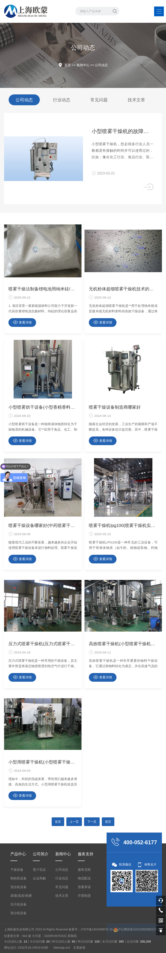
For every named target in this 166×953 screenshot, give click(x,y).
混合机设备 (18, 887)
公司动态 (101, 65)
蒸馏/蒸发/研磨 (21, 895)
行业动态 (61, 99)
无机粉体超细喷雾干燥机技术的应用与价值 (123, 288)
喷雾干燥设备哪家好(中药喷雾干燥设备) (42, 525)
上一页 (74, 821)
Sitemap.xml (61, 947)
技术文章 (136, 99)
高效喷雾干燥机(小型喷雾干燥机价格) (123, 643)
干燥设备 (16, 869)
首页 (67, 65)
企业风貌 (39, 878)
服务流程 (84, 869)
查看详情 (22, 322)
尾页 (108, 821)
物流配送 (84, 878)
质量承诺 (84, 887)
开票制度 (84, 895)
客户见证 (39, 869)
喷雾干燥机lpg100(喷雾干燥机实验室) (123, 525)
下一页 (91, 821)
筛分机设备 (18, 913)
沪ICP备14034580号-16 (97, 929)
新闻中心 (83, 65)
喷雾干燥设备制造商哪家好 (115, 407)
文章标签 (79, 947)
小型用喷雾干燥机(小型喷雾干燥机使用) (42, 762)
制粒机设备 (18, 878)
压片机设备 (18, 904)
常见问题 (99, 99)
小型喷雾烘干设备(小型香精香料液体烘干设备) (42, 407)
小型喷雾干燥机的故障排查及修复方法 (122, 131)
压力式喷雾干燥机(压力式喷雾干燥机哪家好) (42, 643)
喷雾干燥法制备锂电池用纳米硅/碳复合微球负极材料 (42, 288)
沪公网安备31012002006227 (137, 929)
